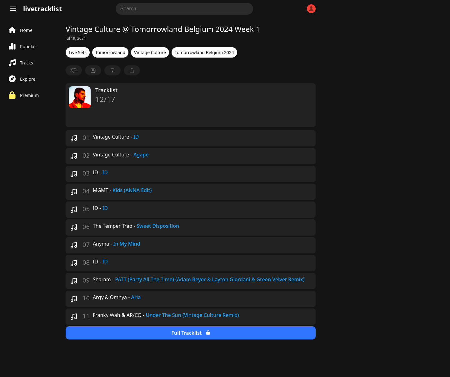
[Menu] (13, 9)
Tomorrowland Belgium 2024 (204, 52)
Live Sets (78, 52)
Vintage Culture (150, 52)
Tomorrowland (110, 52)
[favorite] (74, 70)
